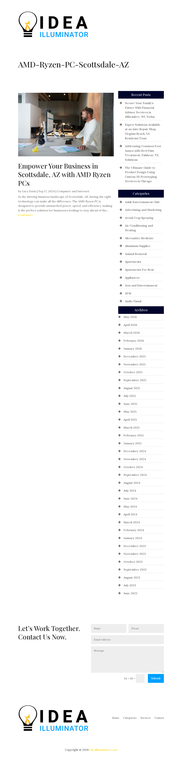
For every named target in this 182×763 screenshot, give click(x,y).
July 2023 (130, 585)
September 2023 (135, 569)
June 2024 (130, 498)
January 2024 (133, 538)
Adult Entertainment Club (142, 202)
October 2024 (133, 467)
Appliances (132, 277)
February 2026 (134, 340)
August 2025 (132, 388)
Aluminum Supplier (137, 246)
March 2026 (132, 332)
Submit (156, 678)
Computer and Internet (73, 191)
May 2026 (130, 317)
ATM (128, 293)
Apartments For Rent (139, 269)
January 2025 (133, 443)
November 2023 (135, 554)
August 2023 (132, 577)
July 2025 (130, 396)
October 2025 (133, 372)
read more (25, 215)
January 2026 (133, 348)
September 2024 (135, 475)
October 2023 (133, 561)
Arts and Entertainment (141, 285)
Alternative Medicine (139, 238)
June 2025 (130, 404)
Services (145, 24)
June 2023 (130, 593)
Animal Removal (136, 254)
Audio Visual (133, 301)
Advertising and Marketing (143, 210)
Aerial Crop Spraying (139, 218)
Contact (159, 24)
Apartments (133, 261)
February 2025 (134, 435)
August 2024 (132, 483)
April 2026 (130, 325)
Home (115, 24)
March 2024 (132, 522)
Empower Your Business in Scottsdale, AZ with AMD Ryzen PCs (64, 174)
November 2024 (135, 459)
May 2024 (130, 506)
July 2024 (130, 490)
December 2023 (135, 546)
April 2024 (130, 514)
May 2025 (130, 411)
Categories (129, 24)
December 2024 (135, 451)
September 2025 (135, 380)
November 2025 (135, 364)
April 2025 (130, 419)
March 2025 (132, 427)
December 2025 (135, 356)
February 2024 (134, 530)
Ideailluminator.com (103, 749)
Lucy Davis (29, 191)
